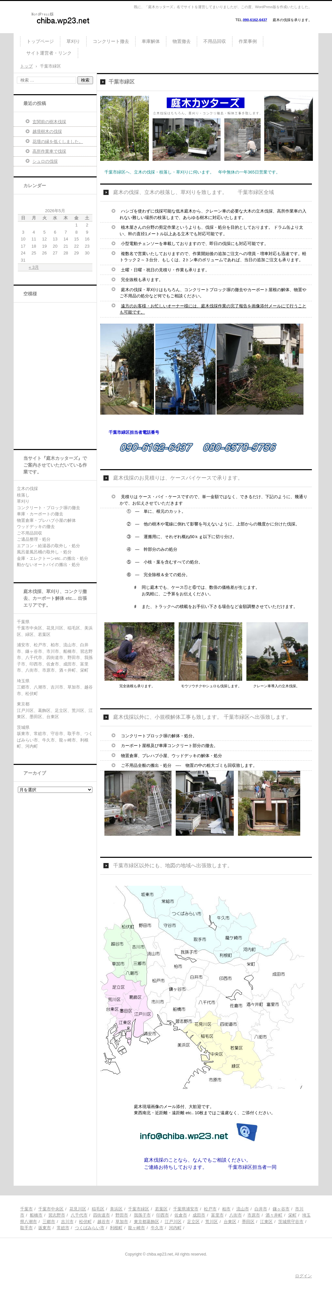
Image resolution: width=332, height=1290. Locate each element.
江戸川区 (173, 1221)
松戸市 (210, 1208)
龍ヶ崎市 (136, 1227)
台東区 (230, 1221)
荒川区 (211, 1221)
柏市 (226, 1208)
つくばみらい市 (89, 1227)
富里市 (217, 1215)
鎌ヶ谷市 (281, 1208)
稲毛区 (98, 1208)
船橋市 (36, 1215)
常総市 (63, 1227)
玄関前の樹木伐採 (49, 121)
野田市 (121, 1215)
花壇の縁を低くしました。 (57, 141)
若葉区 (161, 1208)
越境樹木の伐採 (47, 131)
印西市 (162, 1215)
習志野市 (56, 1215)
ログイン (303, 1275)
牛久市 (157, 1227)
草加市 (121, 1221)
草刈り (73, 41)
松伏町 (85, 1221)
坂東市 (44, 1227)
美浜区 (116, 1208)
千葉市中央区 (51, 1208)
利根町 (116, 1227)
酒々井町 (274, 1215)
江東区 (266, 1221)
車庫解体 (151, 41)
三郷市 (48, 1221)
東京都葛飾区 (146, 1221)
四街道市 (101, 1215)
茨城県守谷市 (290, 1221)
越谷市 (103, 1221)
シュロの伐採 (45, 161)
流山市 (242, 1208)
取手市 (26, 1227)
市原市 (253, 1215)
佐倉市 (180, 1215)
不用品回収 (214, 41)
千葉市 (26, 1208)
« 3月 (34, 267)
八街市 (235, 1215)
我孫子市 (142, 1215)
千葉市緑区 (138, 1208)
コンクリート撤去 (111, 41)
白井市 (261, 1208)
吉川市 (67, 1221)
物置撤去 (181, 41)
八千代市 (79, 1215)
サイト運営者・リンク (49, 53)
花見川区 (77, 1208)
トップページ (40, 41)
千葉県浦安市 (185, 1208)
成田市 (199, 1215)
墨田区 (248, 1221)
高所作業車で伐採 (49, 151)
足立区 (193, 1221)
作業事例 (248, 41)
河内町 (175, 1227)
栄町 (292, 1215)
